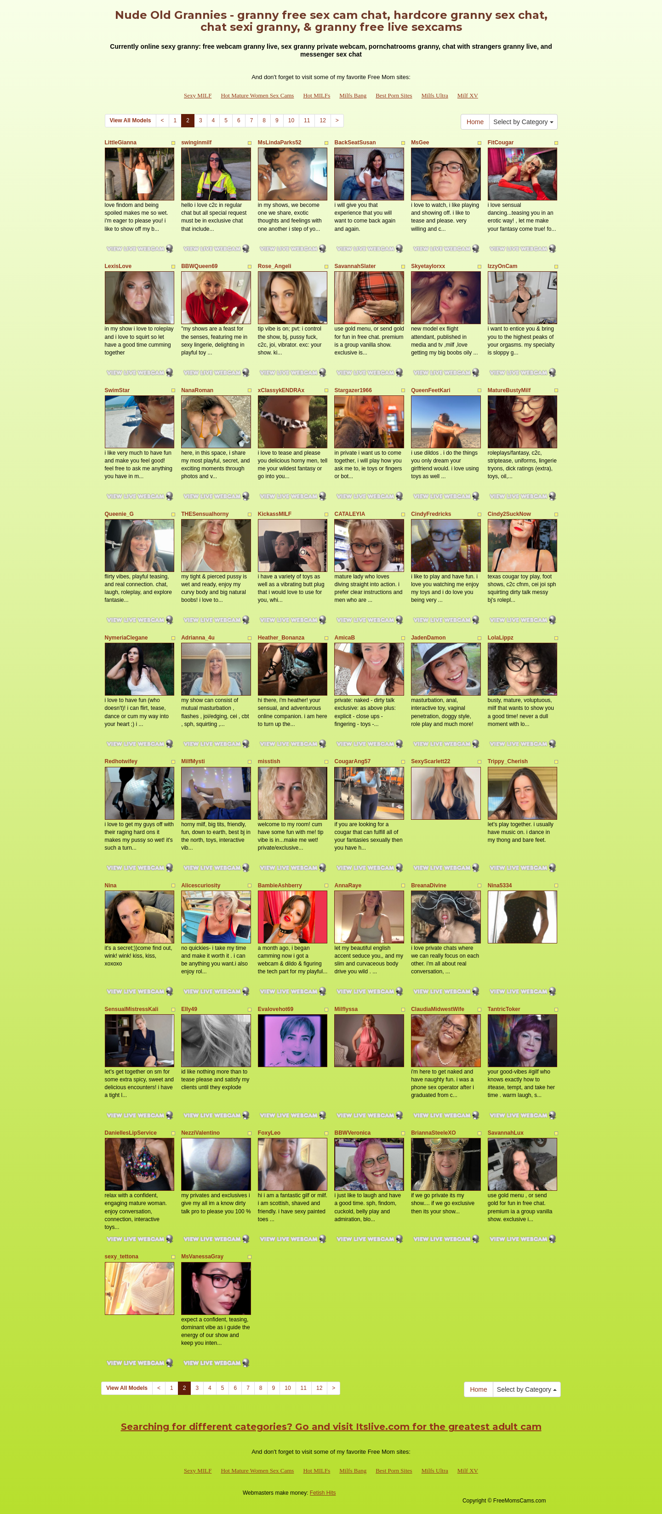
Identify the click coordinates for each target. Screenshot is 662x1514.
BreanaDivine (428, 885)
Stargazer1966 (352, 390)
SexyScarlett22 (430, 761)
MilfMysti (193, 761)
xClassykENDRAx (281, 390)
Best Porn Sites (394, 95)
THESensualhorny (204, 514)
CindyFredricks (431, 514)
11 (307, 120)
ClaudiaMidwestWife (437, 1009)
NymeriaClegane (126, 637)
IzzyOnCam (503, 266)
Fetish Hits (323, 1493)
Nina (111, 885)
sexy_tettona (121, 1256)
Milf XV (467, 95)
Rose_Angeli (274, 266)
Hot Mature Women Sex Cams (257, 95)
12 (322, 120)
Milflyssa (346, 1009)
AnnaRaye (347, 885)
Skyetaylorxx (428, 266)
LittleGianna (121, 142)
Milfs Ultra (435, 95)
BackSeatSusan (355, 142)
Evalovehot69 (275, 1009)
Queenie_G (119, 514)
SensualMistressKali (132, 1009)
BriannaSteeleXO (433, 1133)
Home (475, 122)
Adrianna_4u (198, 637)
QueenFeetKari (430, 390)
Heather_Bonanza (281, 637)
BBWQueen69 (199, 266)
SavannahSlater (355, 266)
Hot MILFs (316, 95)
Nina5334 (500, 885)
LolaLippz (501, 637)
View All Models (130, 120)
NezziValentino (200, 1133)
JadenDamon (428, 637)
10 (291, 120)
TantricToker (504, 1009)
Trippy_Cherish (508, 761)
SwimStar (117, 390)
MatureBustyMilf (509, 390)
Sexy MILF (197, 95)
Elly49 (189, 1009)
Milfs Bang (352, 95)
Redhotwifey (121, 761)
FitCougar (501, 142)
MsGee (420, 142)
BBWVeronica (352, 1133)
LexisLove (118, 266)
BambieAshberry (280, 885)
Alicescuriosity (200, 885)
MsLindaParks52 (280, 142)
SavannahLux (506, 1133)
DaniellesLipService (131, 1133)
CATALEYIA (349, 514)
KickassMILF (274, 514)
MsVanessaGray (202, 1256)
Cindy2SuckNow (509, 514)
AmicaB (344, 637)
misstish (269, 761)
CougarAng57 (352, 761)
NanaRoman (197, 390)
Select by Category (523, 122)
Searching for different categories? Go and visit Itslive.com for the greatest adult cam (331, 1426)
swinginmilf (196, 142)
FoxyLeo (269, 1133)
